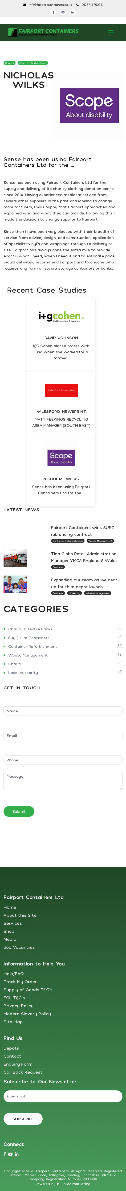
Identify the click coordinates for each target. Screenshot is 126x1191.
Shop (9, 931)
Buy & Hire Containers (28, 637)
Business (58, 567)
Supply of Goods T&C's (28, 989)
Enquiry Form (18, 1064)
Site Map (13, 1021)
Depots (11, 1048)
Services (13, 923)
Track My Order (20, 981)
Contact (12, 1056)
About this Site (20, 915)
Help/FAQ (14, 973)
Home (10, 907)
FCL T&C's (14, 997)
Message (63, 780)
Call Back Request (23, 1072)
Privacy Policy (18, 1005)
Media (10, 939)
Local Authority (23, 672)
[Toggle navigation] (111, 32)
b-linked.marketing (73, 1184)
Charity (9, 63)
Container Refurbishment (68, 540)
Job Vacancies (19, 947)
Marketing (74, 593)
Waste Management (100, 540)
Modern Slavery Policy (27, 1013)
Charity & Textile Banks (32, 63)
